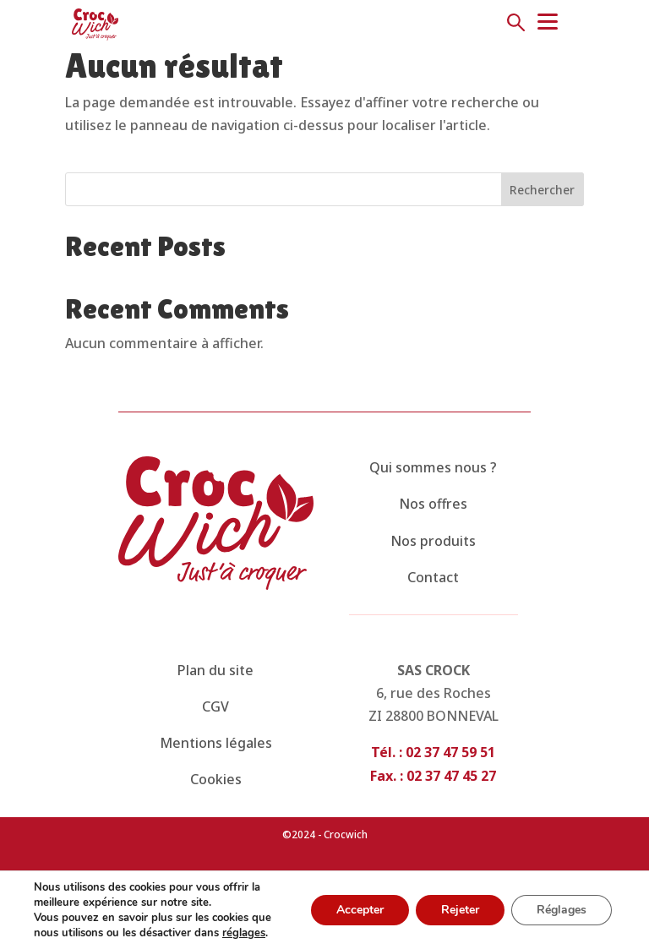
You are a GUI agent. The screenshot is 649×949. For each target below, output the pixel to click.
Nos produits (433, 541)
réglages (243, 933)
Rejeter (460, 910)
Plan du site (215, 670)
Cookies (216, 779)
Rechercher (542, 190)
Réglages (561, 910)
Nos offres (433, 503)
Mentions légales (216, 743)
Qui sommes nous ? (433, 467)
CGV (215, 706)
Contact (433, 577)
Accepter (360, 910)
